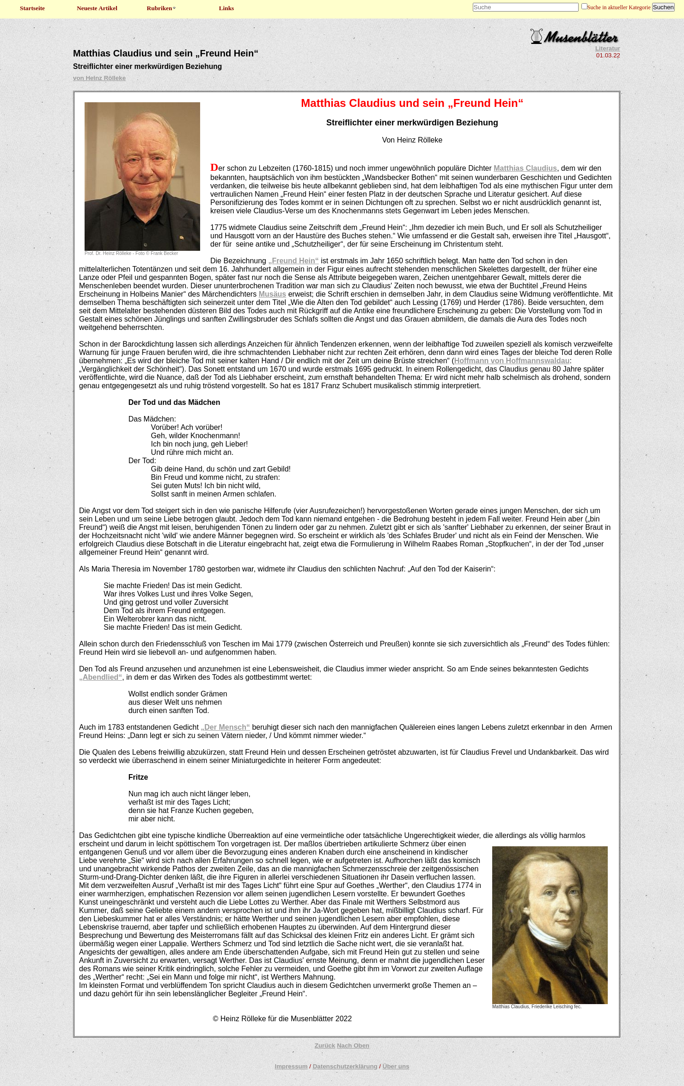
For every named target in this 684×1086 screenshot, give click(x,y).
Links (226, 8)
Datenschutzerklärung (345, 1066)
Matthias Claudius (525, 168)
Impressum (291, 1066)
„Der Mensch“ (225, 727)
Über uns (396, 1066)
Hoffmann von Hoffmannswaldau (512, 361)
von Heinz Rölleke (99, 77)
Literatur (607, 48)
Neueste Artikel (97, 8)
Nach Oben (353, 1045)
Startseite (32, 8)
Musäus (273, 294)
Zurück (325, 1045)
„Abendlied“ (100, 677)
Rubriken (162, 8)
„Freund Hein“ (293, 261)
